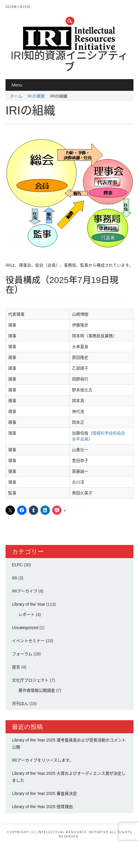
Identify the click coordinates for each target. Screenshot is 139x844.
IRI (14, 578)
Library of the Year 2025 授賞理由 (42, 806)
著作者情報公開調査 (36, 690)
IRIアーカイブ (24, 591)
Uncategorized (25, 627)
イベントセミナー (28, 640)
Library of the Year (28, 604)
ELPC (17, 564)
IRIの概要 (36, 96)
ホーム (16, 96)
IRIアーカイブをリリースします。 (42, 760)
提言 (16, 667)
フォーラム (22, 654)
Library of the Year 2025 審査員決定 (44, 793)
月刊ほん (20, 703)
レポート (26, 614)
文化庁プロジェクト (30, 680)
